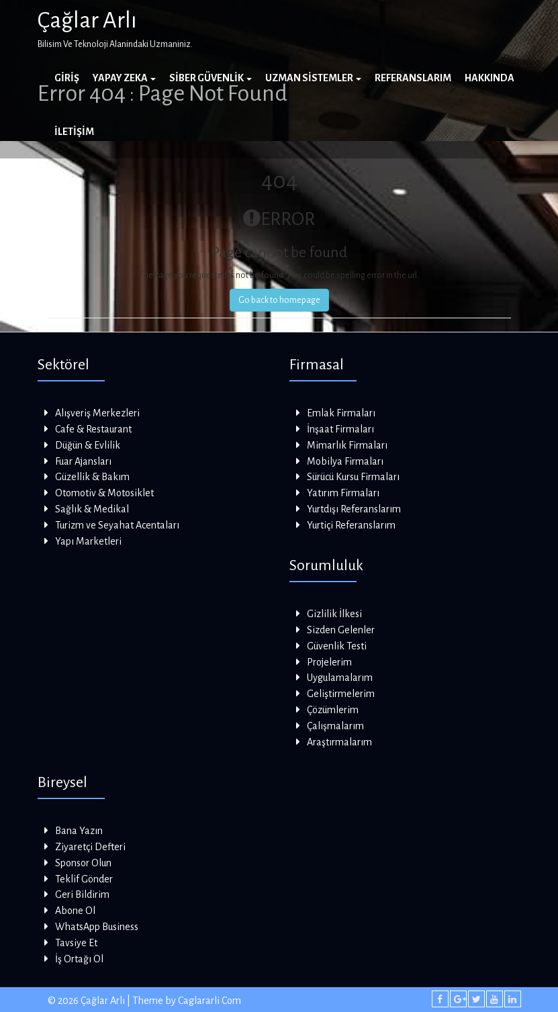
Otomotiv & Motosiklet (104, 493)
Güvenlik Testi (337, 646)
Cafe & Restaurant (93, 429)
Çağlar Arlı (87, 20)
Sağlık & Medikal (92, 509)
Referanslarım (413, 78)
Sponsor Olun (83, 863)
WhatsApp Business (96, 926)
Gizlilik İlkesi (334, 613)
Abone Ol (75, 910)
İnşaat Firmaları (340, 429)
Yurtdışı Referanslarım (354, 509)
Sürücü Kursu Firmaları (353, 476)
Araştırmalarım (339, 742)
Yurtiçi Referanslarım (351, 525)
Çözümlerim (333, 709)
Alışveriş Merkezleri (97, 413)
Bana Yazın (79, 830)
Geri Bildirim (82, 894)
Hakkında (489, 78)
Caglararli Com (209, 1000)
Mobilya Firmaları (345, 461)
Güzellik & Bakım (92, 476)
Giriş (66, 78)
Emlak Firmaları (341, 413)
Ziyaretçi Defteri (90, 846)
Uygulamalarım (340, 677)
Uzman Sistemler (313, 78)
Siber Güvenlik (210, 78)
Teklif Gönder (84, 879)
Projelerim (329, 662)
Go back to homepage (279, 300)
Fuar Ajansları (83, 461)
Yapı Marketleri (88, 541)
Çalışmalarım (335, 726)
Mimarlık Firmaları (347, 445)
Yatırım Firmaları (343, 493)
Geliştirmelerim (341, 693)
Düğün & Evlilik (87, 445)
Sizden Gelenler (341, 630)
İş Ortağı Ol (79, 959)
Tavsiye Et (76, 942)
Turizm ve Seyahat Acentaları (117, 525)
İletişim (74, 131)
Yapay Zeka (124, 78)
